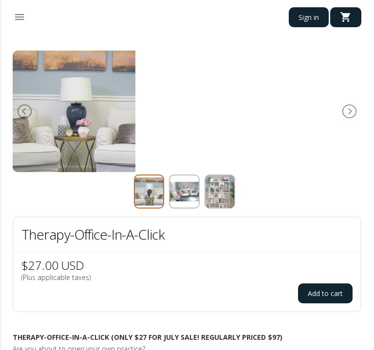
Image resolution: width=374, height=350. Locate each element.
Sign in (309, 17)
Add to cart (325, 293)
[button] (19, 15)
